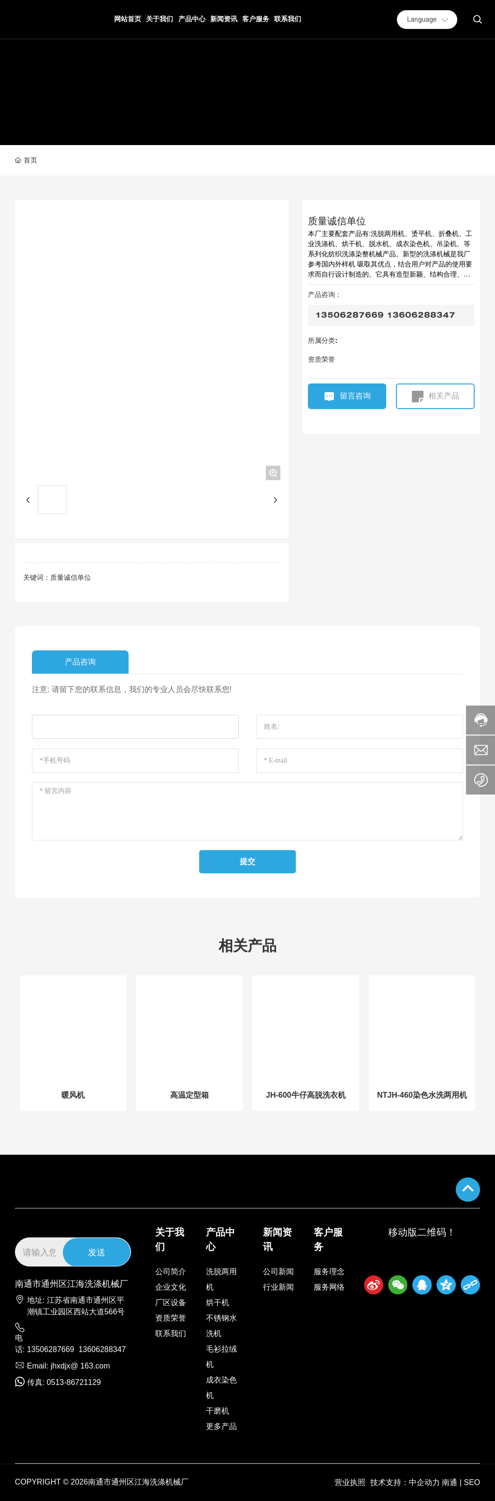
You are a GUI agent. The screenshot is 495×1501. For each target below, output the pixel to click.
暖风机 (73, 1095)
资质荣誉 (321, 359)
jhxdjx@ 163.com (80, 1366)
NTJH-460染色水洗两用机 (422, 1095)
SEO (472, 1482)
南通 (449, 1482)
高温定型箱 (189, 1095)
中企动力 (424, 1482)
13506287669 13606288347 (385, 315)
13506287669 (50, 1349)
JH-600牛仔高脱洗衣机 (305, 1095)
